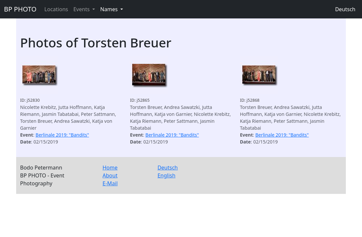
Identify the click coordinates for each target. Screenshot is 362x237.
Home (110, 167)
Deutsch (345, 9)
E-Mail (110, 183)
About (110, 175)
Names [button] (109, 9)
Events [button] (82, 9)
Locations (56, 9)
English (166, 175)
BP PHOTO (20, 9)
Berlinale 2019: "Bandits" (62, 135)
